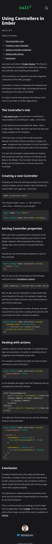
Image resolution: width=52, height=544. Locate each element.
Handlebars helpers (26, 279)
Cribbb (27, 509)
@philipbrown (27, 535)
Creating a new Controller (17, 45)
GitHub (5, 515)
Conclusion (10, 58)
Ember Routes (29, 64)
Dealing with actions (15, 54)
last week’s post (11, 116)
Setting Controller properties (18, 50)
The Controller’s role (15, 41)
